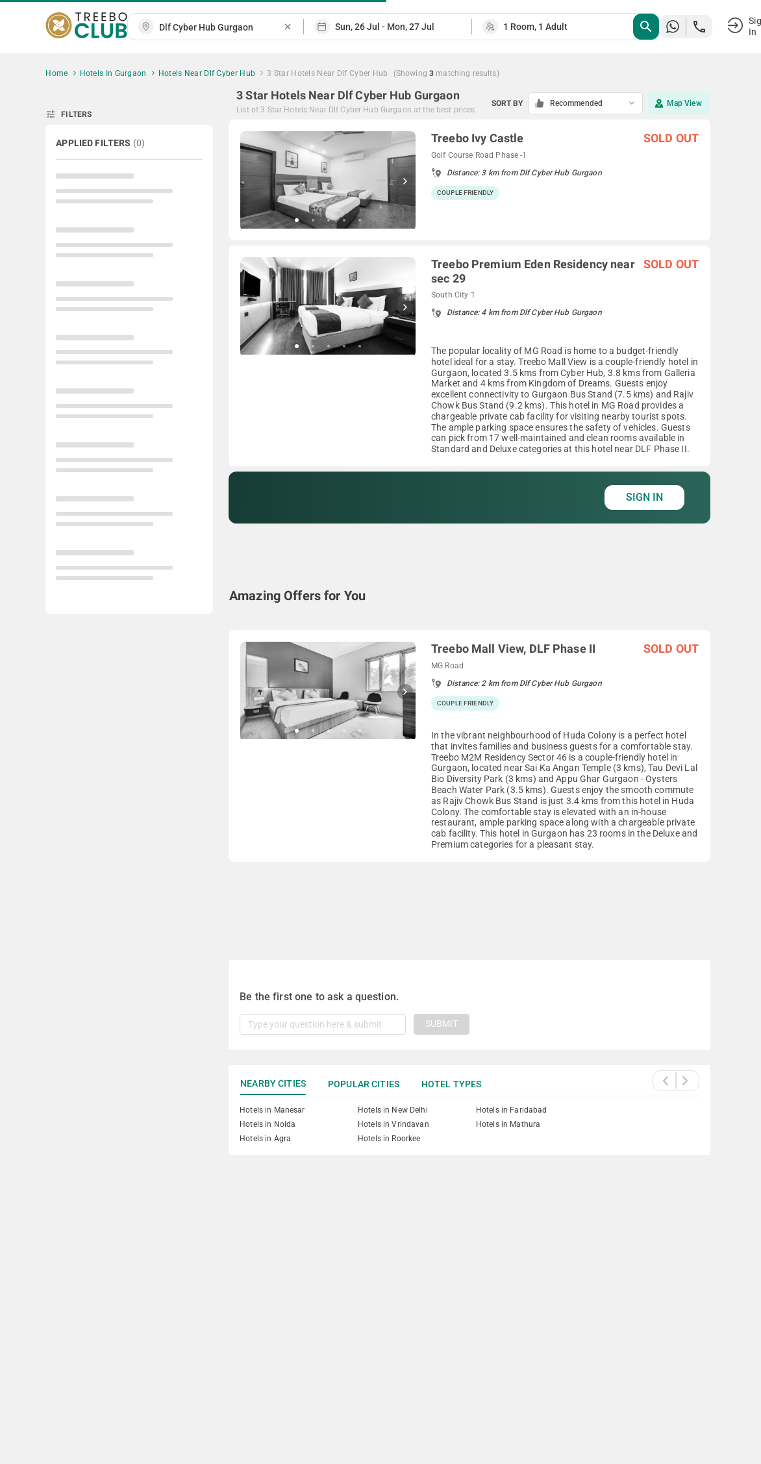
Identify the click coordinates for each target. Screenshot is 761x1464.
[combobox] (220, 27)
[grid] (469, 524)
